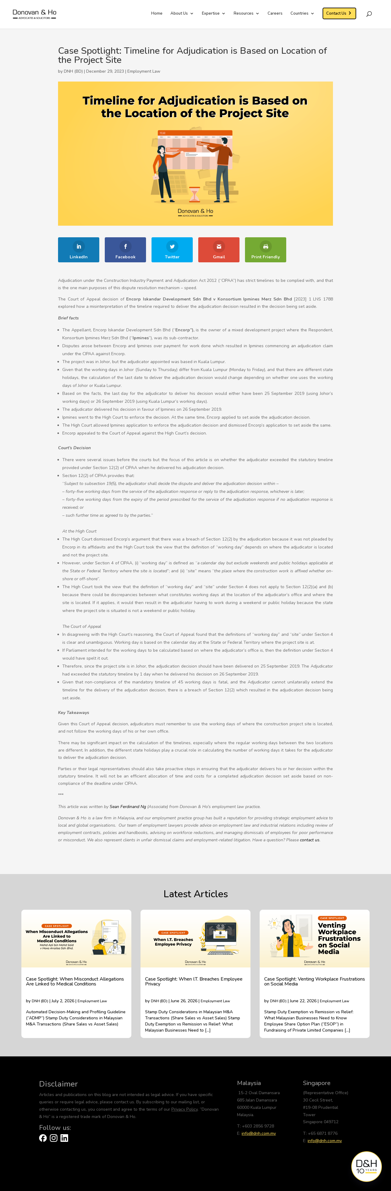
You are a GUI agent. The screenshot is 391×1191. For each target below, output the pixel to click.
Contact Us (336, 13)
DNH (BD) (40, 1001)
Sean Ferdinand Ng (128, 807)
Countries (300, 13)
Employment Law (143, 71)
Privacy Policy (184, 1109)
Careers (275, 13)
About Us (179, 13)
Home (157, 13)
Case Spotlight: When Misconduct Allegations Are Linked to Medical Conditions (75, 981)
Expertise (211, 13)
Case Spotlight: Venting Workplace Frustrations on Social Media (314, 981)
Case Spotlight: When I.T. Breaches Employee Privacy (194, 981)
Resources (244, 13)
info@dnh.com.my (259, 1133)
